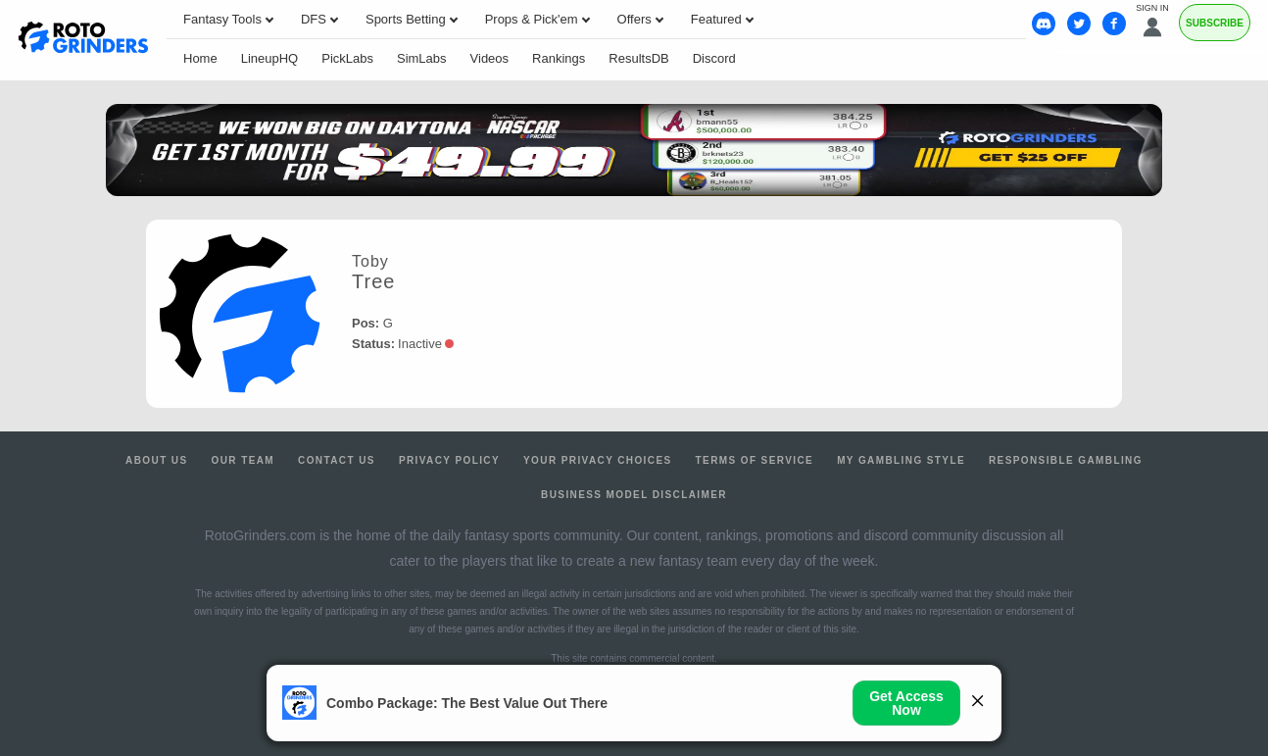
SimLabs (422, 58)
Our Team (243, 460)
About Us (156, 460)
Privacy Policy (449, 460)
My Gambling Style (901, 460)
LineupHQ (270, 58)
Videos (490, 58)
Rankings (558, 58)
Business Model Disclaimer (634, 494)
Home (200, 58)
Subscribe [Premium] (1215, 23)
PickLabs (347, 58)
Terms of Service (755, 460)
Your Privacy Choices (597, 460)
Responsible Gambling (1066, 460)
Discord (714, 58)
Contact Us (336, 460)
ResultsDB (638, 58)
